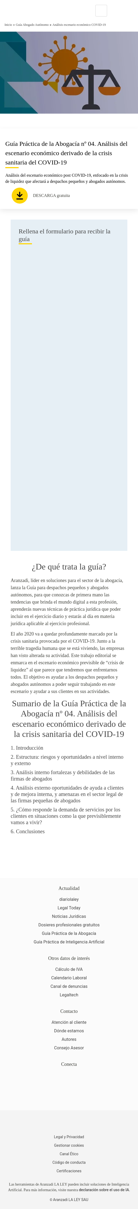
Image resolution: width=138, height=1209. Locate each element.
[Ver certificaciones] (69, 1097)
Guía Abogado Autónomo (32, 25)
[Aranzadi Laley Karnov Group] (22, 10)
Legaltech (69, 994)
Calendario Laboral (69, 977)
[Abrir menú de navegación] (130, 10)
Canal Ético (69, 1154)
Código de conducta (69, 1162)
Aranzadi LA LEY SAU (70, 1200)
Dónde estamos (69, 1030)
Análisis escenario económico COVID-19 (79, 25)
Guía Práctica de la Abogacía (69, 933)
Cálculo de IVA (69, 969)
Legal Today (69, 907)
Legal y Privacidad (69, 1137)
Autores (69, 1039)
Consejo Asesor (69, 1047)
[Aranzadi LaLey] (69, 1123)
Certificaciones (68, 1171)
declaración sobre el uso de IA (104, 1190)
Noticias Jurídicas (69, 916)
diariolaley (69, 899)
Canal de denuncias (68, 986)
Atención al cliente (69, 1022)
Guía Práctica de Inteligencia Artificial (69, 941)
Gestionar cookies (69, 1145)
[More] (116, 10)
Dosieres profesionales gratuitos (69, 924)
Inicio (8, 25)
